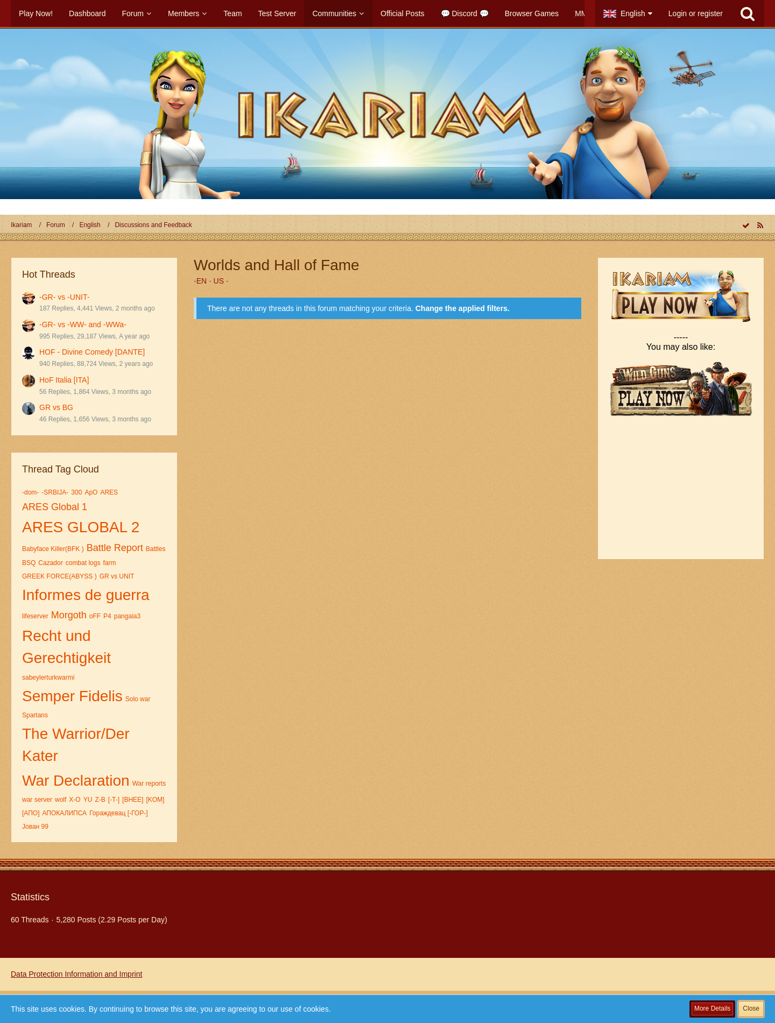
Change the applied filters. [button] (462, 308)
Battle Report (115, 547)
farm (109, 563)
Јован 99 (35, 826)
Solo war (138, 699)
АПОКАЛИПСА (65, 813)
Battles (156, 549)
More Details (712, 1008)
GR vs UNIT (117, 576)
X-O (74, 799)
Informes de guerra (86, 595)
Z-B (100, 799)
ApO (90, 492)
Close (751, 1008)
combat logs (83, 563)
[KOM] (155, 799)
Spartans (35, 715)
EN (201, 281)
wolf (60, 799)
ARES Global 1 (54, 507)
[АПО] (31, 813)
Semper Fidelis (72, 696)
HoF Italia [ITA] (64, 380)
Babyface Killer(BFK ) (53, 549)
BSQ (29, 563)
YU (88, 799)
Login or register (695, 13)
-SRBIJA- (54, 492)
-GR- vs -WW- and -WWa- (82, 324)
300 (76, 492)
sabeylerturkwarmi (48, 677)
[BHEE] (132, 799)
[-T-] (113, 799)
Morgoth (69, 615)
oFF (95, 616)
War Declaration (76, 780)
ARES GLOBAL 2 (80, 527)
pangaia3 (127, 616)
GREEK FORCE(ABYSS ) (59, 576)
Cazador (50, 563)
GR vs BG (56, 407)
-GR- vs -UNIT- (64, 297)
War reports (149, 783)
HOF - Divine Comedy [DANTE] (92, 352)
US (219, 281)
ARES (109, 492)
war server (37, 799)
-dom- (30, 492)
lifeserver (35, 616)
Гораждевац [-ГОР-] (118, 813)
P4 (107, 616)
